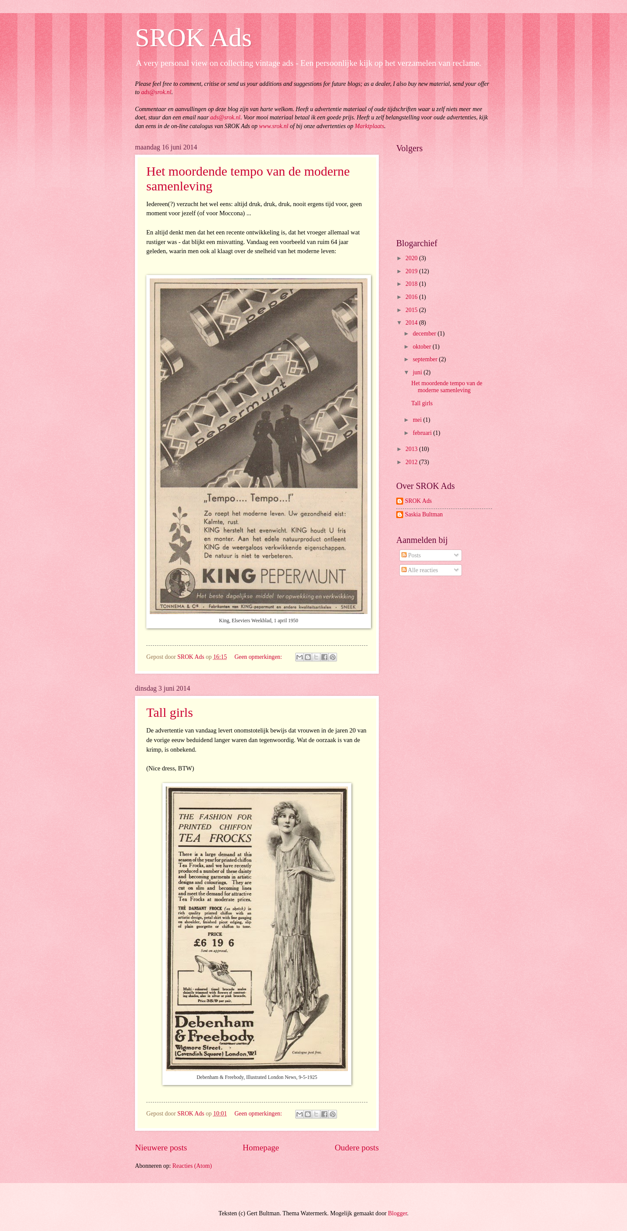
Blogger (397, 1213)
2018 (412, 284)
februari (423, 433)
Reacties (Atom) (192, 1166)
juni (418, 372)
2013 (412, 449)
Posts (411, 555)
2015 (412, 310)
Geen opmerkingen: (258, 657)
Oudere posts (357, 1147)
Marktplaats (369, 126)
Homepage (261, 1147)
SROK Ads (193, 37)
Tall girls (169, 712)
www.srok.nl (273, 126)
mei (418, 420)
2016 (412, 297)
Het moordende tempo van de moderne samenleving (446, 387)
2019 (412, 271)
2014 (412, 322)
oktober (423, 346)
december (425, 333)
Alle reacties (419, 570)
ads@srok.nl (156, 92)
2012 (412, 462)
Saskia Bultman (424, 514)
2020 (412, 258)
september (426, 359)
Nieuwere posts (161, 1147)
